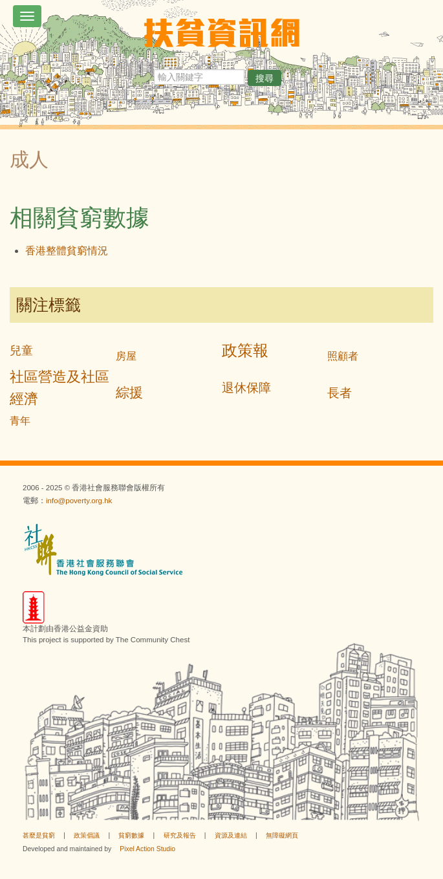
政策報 (245, 350)
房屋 (126, 356)
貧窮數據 (131, 835)
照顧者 (342, 356)
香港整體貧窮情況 (66, 250)
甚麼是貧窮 (39, 835)
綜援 (129, 392)
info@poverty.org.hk (79, 501)
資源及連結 (231, 835)
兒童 (21, 350)
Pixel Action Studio (147, 848)
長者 (339, 393)
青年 (20, 420)
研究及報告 (180, 835)
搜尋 (264, 78)
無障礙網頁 (282, 835)
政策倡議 (87, 835)
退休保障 (246, 388)
